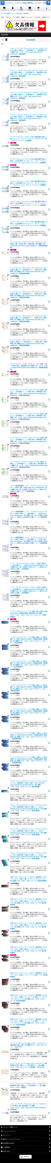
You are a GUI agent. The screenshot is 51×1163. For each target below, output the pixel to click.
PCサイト (26, 1156)
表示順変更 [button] (30, 40)
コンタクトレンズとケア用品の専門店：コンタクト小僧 (25, 3)
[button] (3, 3)
